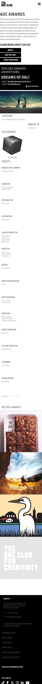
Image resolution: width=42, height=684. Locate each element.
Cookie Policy (7, 648)
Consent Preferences (11, 657)
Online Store (7, 638)
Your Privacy (7, 643)
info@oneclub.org (13, 617)
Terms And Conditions (11, 652)
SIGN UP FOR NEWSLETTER (12, 667)
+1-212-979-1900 (12, 613)
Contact (6, 599)
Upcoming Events (9, 633)
